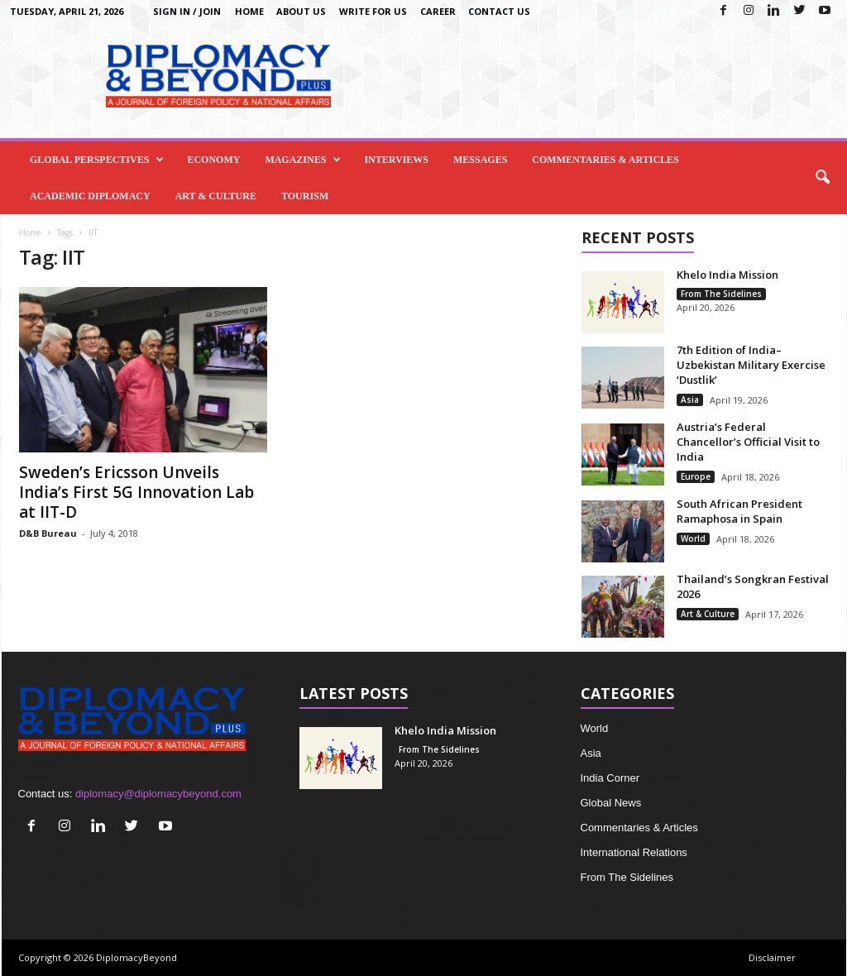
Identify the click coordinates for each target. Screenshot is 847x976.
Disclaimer (772, 957)
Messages (480, 159)
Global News (611, 803)
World (693, 538)
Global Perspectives (97, 159)
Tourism (304, 196)
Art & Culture (215, 196)
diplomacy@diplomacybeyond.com (158, 793)
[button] (822, 178)
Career (438, 11)
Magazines (303, 159)
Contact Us (499, 11)
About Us (301, 11)
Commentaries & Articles (605, 159)
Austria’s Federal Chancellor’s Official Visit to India (748, 441)
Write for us (373, 11)
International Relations (634, 852)
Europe (696, 476)
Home (249, 11)
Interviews (396, 159)
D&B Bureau (48, 533)
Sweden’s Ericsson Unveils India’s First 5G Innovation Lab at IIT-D (136, 492)
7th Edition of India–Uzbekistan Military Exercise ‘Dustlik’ (751, 364)
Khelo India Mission (727, 274)
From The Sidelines (721, 293)
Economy (213, 159)
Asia (690, 399)
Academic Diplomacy (90, 196)
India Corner (610, 778)
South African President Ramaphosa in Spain (739, 511)
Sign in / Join (187, 11)
